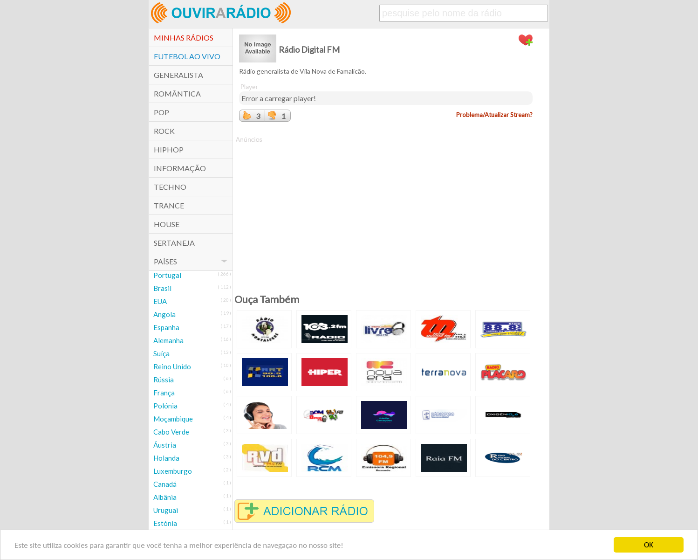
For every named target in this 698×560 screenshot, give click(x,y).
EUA (160, 301)
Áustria (164, 445)
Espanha (166, 327)
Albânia (165, 497)
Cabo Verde (171, 432)
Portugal (167, 275)
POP (161, 112)
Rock (164, 130)
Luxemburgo (172, 471)
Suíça (161, 353)
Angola (164, 314)
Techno (170, 186)
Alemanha (168, 340)
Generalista (178, 74)
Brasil (162, 288)
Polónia (165, 405)
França (164, 392)
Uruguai (165, 510)
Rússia (163, 379)
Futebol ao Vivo (187, 56)
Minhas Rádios (183, 37)
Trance (169, 205)
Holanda (166, 458)
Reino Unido (172, 366)
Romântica (177, 93)
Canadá (165, 484)
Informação (180, 168)
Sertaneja (174, 242)
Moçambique (173, 419)
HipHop (169, 149)
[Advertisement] (385, 209)
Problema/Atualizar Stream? (494, 114)
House (166, 224)
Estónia (165, 523)
